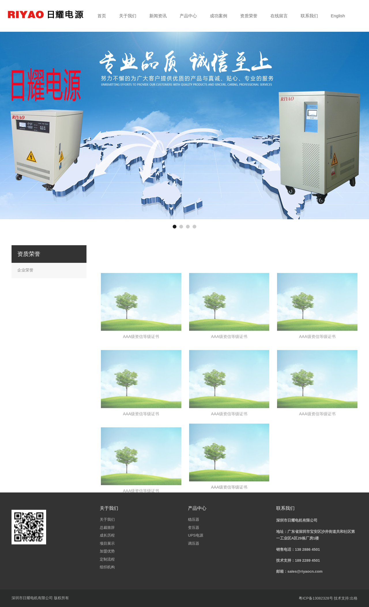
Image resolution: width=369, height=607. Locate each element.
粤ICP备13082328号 (316, 598)
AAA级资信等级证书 (141, 374)
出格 (353, 598)
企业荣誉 (25, 270)
